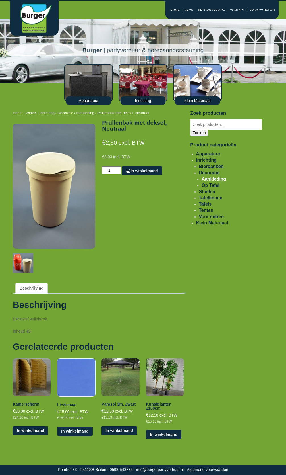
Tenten (206, 210)
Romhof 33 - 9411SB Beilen (82, 470)
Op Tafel (210, 185)
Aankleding (85, 113)
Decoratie (65, 113)
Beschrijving (31, 288)
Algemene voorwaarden (207, 470)
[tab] (31, 288)
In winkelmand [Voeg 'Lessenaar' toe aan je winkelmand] (74, 431)
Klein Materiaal (212, 222)
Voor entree (211, 216)
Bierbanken (211, 166)
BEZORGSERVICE (211, 10)
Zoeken (199, 132)
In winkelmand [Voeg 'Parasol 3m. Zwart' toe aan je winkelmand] (119, 430)
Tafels (205, 204)
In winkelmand (142, 171)
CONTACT (237, 10)
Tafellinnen (210, 197)
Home (17, 113)
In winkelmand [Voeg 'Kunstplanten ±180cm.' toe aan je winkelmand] (163, 434)
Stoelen (207, 191)
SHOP (189, 10)
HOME (175, 10)
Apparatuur (208, 153)
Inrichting (47, 113)
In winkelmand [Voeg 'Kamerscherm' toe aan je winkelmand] (30, 430)
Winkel (31, 113)
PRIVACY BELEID (262, 10)
